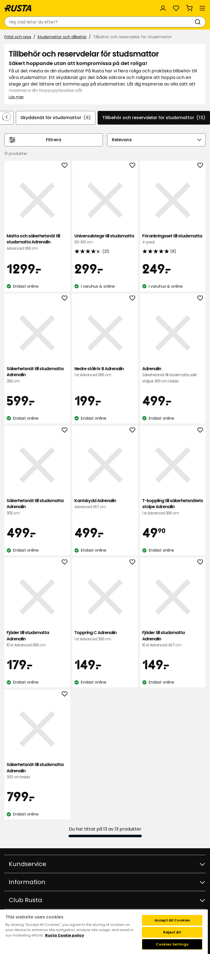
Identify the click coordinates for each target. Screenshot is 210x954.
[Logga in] (163, 8)
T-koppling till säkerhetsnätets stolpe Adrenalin (172, 507)
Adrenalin (172, 375)
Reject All (172, 932)
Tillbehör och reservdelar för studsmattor (153, 117)
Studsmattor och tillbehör (62, 37)
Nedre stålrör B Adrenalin (105, 372)
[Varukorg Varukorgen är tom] (189, 8)
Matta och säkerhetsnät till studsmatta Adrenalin (37, 242)
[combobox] (99, 21)
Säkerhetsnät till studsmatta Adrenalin (37, 375)
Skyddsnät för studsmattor (56, 117)
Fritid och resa (17, 37)
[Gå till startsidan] (18, 8)
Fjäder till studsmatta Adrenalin (37, 639)
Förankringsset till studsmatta (172, 239)
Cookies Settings (172, 944)
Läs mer (16, 97)
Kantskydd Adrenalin (105, 504)
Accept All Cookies (172, 920)
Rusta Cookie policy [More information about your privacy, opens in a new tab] (64, 935)
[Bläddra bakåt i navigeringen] (6, 116)
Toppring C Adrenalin (105, 636)
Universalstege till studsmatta (105, 239)
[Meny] (202, 8)
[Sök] (198, 21)
